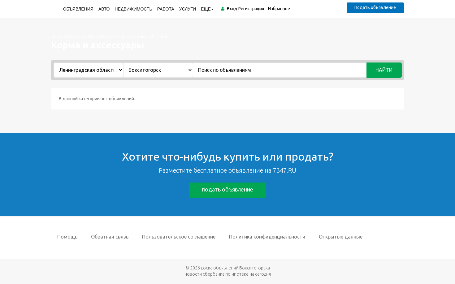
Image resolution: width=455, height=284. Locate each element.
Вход (232, 8)
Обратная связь (109, 236)
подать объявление (227, 190)
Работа (165, 8)
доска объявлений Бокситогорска (235, 267)
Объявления (78, 8)
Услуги (187, 8)
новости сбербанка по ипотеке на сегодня (227, 274)
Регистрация (251, 8)
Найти (384, 70)
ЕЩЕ (207, 8)
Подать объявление (375, 7)
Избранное (279, 8)
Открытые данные (340, 236)
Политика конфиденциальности (267, 236)
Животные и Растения (148, 36)
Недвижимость (133, 8)
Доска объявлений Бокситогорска (86, 36)
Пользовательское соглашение (178, 236)
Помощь (67, 236)
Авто (104, 8)
